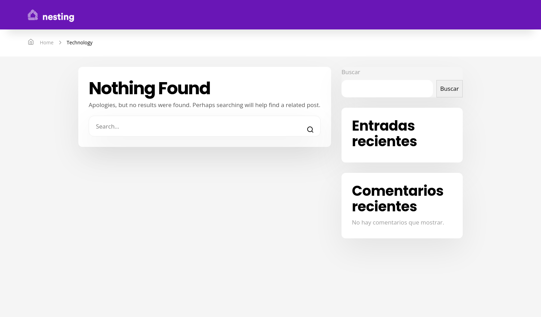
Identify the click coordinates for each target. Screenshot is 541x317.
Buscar (351, 72)
